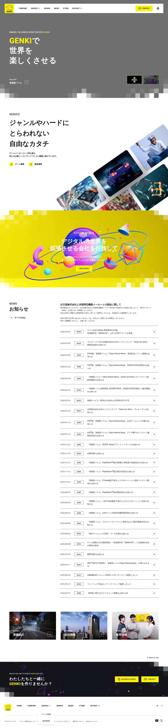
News (56, 8)
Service (35, 8)
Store (66, 8)
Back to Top (152, 657)
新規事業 (35, 164)
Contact (144, 8)
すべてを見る (17, 317)
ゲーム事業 (16, 164)
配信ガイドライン (78, 721)
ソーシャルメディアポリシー (62, 721)
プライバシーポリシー (44, 721)
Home (19, 705)
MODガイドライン (91, 721)
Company (23, 8)
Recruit (77, 8)
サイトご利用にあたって (27, 721)
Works (47, 8)
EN (162, 705)
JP (157, 705)
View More (84, 268)
